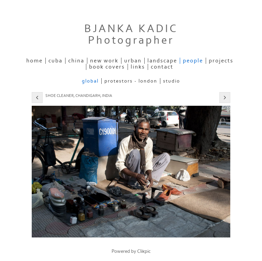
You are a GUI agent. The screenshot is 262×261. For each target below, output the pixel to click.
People (193, 61)
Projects (221, 61)
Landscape (162, 61)
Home (34, 61)
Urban (133, 61)
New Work (104, 61)
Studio (171, 81)
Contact (162, 67)
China (76, 61)
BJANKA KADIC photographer (131, 34)
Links (138, 67)
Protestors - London (130, 81)
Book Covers (107, 67)
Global (90, 81)
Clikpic (144, 251)
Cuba (55, 61)
